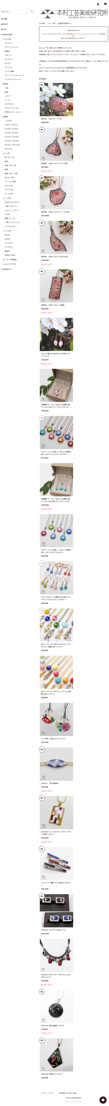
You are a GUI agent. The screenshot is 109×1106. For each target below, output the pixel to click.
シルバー (8, 96)
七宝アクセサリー (11, 206)
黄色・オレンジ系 (11, 173)
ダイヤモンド (9, 104)
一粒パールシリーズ (12, 222)
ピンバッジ (9, 67)
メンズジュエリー (11, 226)
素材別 (5, 84)
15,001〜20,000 (11, 133)
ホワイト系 (9, 186)
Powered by (73, 1102)
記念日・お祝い (10, 255)
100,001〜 (9, 149)
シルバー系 (9, 190)
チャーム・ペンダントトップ (14, 75)
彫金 (6, 92)
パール (7, 100)
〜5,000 (8, 121)
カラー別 (6, 153)
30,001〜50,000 (12, 141)
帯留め (7, 51)
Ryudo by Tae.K (12, 202)
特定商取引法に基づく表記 (68, 1093)
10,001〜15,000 (11, 129)
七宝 (6, 88)
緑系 (6, 169)
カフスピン (9, 59)
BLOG (4, 29)
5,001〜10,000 (11, 125)
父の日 (7, 239)
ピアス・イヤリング (11, 47)
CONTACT (6, 269)
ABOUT (4, 24)
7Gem (7, 214)
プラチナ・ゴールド (12, 108)
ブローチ (8, 55)
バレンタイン (9, 243)
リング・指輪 (9, 71)
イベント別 (7, 231)
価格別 (5, 117)
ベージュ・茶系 (10, 182)
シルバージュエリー (12, 210)
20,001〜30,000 (12, 137)
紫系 (6, 161)
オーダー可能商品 (10, 260)
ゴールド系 (9, 194)
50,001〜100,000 (12, 145)
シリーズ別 (52, 23)
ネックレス (9, 43)
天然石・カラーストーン (13, 112)
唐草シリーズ (10, 218)
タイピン (8, 63)
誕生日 (7, 251)
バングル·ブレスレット (13, 79)
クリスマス (9, 247)
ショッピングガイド (10, 264)
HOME (42, 23)
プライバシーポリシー (48, 1093)
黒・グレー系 (9, 157)
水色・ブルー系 (10, 165)
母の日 (7, 235)
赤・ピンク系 (9, 178)
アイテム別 (7, 39)
